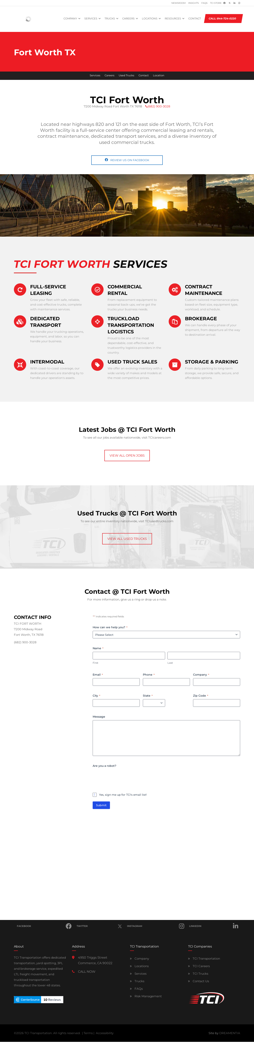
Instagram (155, 926)
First (95, 662)
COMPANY (70, 18)
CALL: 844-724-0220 (223, 18)
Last (170, 662)
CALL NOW (86, 971)
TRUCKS (110, 18)
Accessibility (105, 1033)
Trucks (137, 981)
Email (98, 674)
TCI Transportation (204, 958)
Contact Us (198, 981)
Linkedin (213, 926)
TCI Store (215, 3)
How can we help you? (110, 627)
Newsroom (178, 3)
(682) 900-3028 (157, 106)
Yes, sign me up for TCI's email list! (123, 794)
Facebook (44, 926)
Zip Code (200, 695)
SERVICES (90, 18)
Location (158, 75)
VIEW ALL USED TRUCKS (127, 539)
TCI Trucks (198, 973)
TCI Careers (199, 966)
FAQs (204, 3)
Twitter (99, 923)
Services (95, 75)
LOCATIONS (149, 18)
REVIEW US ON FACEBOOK (127, 160)
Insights (193, 3)
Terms (88, 1033)
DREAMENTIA (229, 1033)
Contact (144, 75)
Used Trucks (126, 75)
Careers (109, 75)
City (96, 695)
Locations (139, 966)
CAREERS (128, 18)
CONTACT (194, 18)
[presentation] (123, 777)
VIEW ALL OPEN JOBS (127, 455)
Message (99, 716)
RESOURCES (173, 18)
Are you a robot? (104, 766)
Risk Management (146, 996)
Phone (149, 674)
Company (201, 674)
